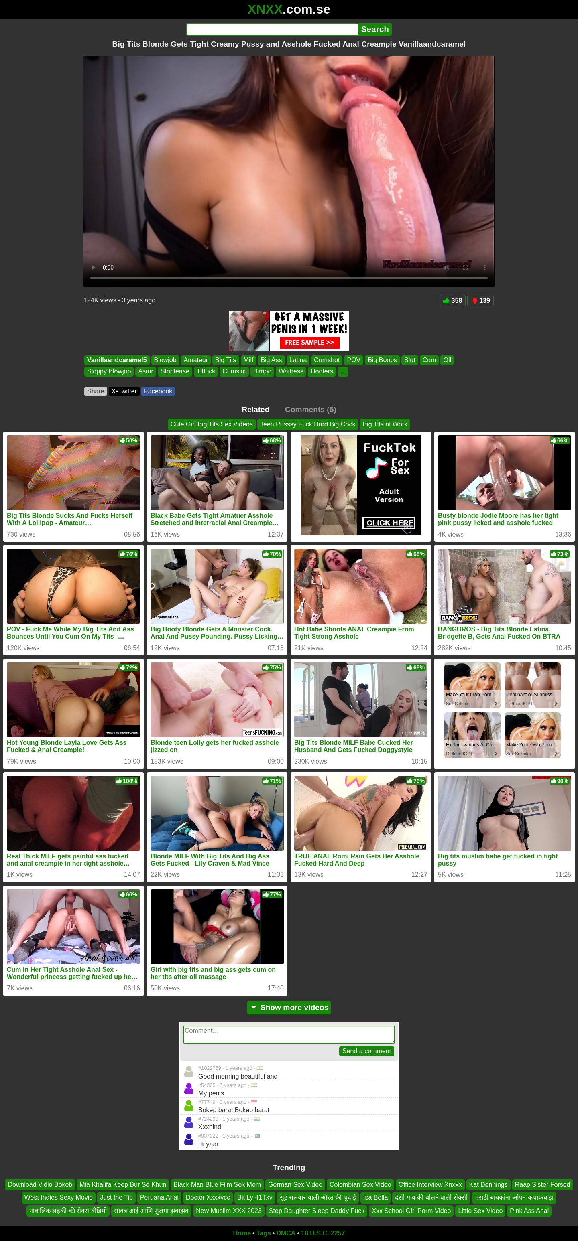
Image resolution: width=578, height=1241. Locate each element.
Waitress (291, 371)
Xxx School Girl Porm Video (411, 1210)
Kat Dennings (488, 1184)
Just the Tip (116, 1197)
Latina (298, 360)
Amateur (196, 360)
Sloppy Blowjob (109, 371)
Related (255, 409)
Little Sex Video (480, 1210)
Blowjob (165, 360)
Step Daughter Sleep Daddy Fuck (316, 1210)
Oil (447, 360)
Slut (409, 360)
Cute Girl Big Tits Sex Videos (212, 424)
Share (95, 391)
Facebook (158, 391)
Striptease (175, 371)
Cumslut (234, 371)
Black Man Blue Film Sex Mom (217, 1184)
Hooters (322, 371)
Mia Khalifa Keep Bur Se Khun (122, 1184)
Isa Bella (375, 1197)
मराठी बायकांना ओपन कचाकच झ (514, 1197)
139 (480, 300)
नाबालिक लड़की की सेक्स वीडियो (68, 1210)
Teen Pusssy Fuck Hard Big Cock (307, 424)
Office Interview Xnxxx (430, 1184)
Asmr (145, 371)
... (343, 371)
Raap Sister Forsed (542, 1184)
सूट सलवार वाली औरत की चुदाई (318, 1197)
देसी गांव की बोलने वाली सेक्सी (431, 1197)
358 (452, 300)
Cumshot (327, 360)
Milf (249, 360)
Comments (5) (310, 409)
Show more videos (289, 1007)
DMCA (285, 1233)
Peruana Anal (159, 1197)
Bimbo (262, 371)
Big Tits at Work (384, 424)
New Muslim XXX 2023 (229, 1210)
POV (353, 360)
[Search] (272, 29)
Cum (429, 360)
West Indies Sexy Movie (58, 1197)
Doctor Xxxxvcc (208, 1197)
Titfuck (206, 371)
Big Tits (225, 360)
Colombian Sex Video (360, 1184)
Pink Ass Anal (529, 1210)
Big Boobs (382, 360)
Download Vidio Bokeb (40, 1184)
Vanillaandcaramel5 (117, 360)
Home (242, 1233)
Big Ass (271, 360)
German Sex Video (295, 1184)
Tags (263, 1233)
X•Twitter (124, 391)
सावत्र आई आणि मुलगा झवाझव (151, 1210)
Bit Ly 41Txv (254, 1197)
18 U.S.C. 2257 (323, 1233)
